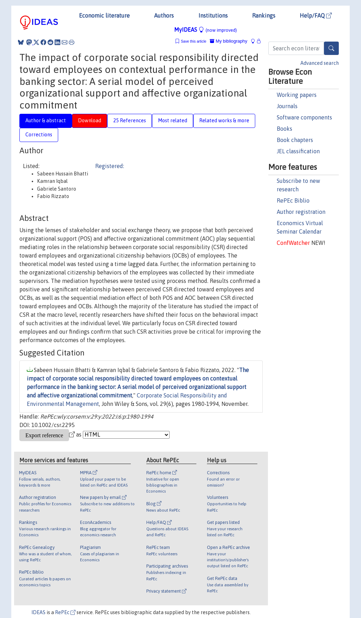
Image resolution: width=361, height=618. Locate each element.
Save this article (193, 41)
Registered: (109, 166)
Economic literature (104, 15)
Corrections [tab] (38, 134)
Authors (164, 15)
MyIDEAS (205, 29)
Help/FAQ (316, 15)
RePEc (65, 612)
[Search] (331, 48)
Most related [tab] (172, 120)
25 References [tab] (129, 120)
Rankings (263, 15)
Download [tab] (89, 120)
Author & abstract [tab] (45, 120)
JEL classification (298, 151)
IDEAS (38, 612)
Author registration (301, 212)
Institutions (213, 15)
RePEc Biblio (293, 200)
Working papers (297, 95)
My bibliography (228, 41)
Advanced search (319, 63)
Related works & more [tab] (224, 120)
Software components (304, 117)
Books (284, 128)
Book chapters (295, 140)
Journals (287, 106)
